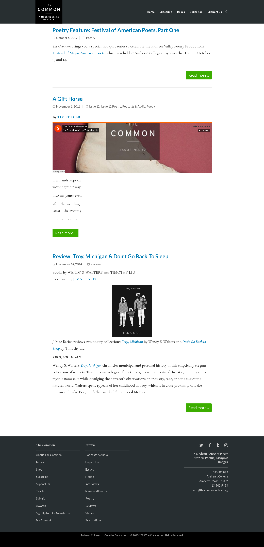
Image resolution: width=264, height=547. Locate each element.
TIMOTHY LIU (69, 117)
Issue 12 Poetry (111, 106)
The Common (219, 471)
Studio (89, 513)
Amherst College (90, 535)
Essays (89, 469)
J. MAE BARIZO (86, 279)
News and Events (96, 491)
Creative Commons (115, 535)
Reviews (96, 264)
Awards (41, 506)
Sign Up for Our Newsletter (53, 513)
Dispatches (92, 462)
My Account (43, 520)
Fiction (89, 476)
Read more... (198, 75)
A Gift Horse (68, 98)
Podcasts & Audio (133, 106)
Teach (40, 491)
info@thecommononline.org (210, 490)
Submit (40, 498)
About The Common (49, 455)
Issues (181, 11)
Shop (39, 469)
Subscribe (166, 11)
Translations (93, 520)
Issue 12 (94, 106)
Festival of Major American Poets (79, 53)
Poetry (90, 38)
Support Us (215, 11)
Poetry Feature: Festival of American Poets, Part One (116, 30)
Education (196, 11)
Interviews (92, 484)
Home (151, 11)
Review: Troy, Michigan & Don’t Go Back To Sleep (110, 256)
